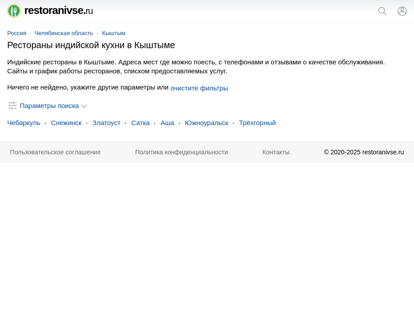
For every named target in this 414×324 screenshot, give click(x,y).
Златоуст (106, 122)
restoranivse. (50, 10)
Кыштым (113, 33)
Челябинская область (64, 33)
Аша (167, 122)
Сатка (140, 122)
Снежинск (66, 122)
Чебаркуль (23, 122)
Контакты (276, 152)
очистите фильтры (199, 88)
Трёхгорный (257, 122)
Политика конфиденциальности (181, 152)
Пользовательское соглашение (55, 152)
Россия (17, 33)
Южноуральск (206, 122)
